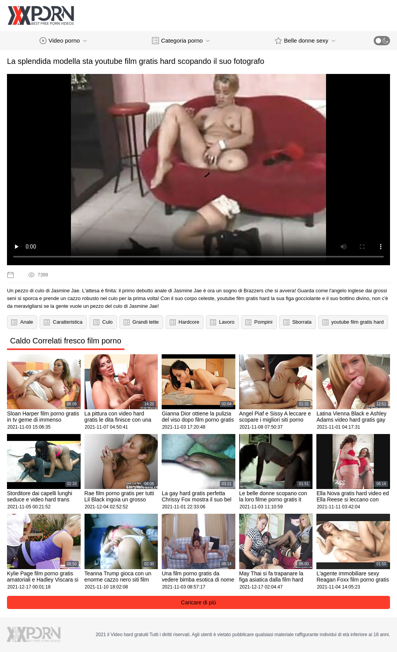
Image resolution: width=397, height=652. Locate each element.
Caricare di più (198, 602)
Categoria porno (181, 40)
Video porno (63, 40)
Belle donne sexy (305, 40)
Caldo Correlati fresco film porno (65, 340)
